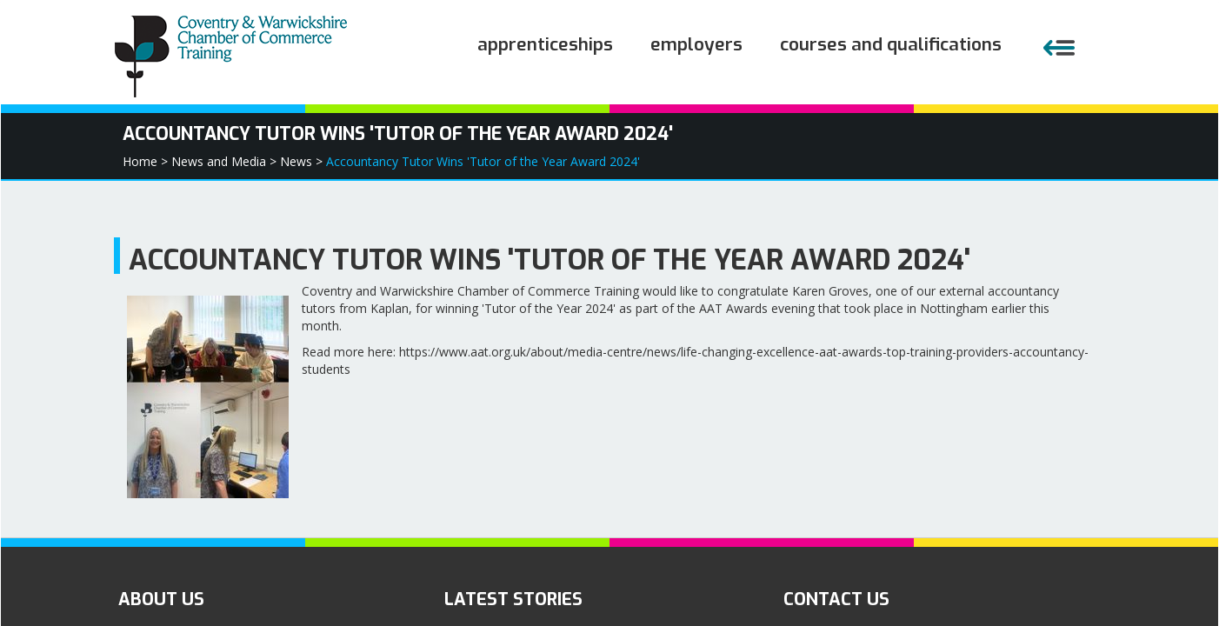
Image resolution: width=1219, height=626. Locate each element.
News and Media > (223, 161)
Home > (145, 161)
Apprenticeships (545, 44)
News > (301, 161)
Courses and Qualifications (891, 44)
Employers (696, 44)
